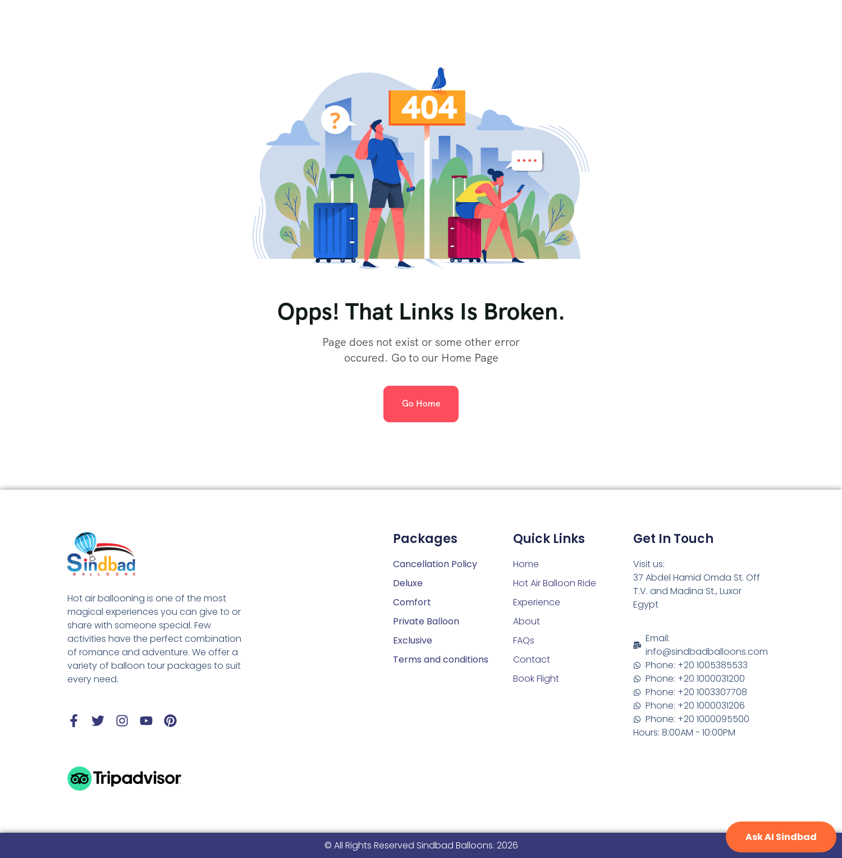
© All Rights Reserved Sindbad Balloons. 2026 (421, 845)
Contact (531, 659)
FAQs (523, 640)
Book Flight (536, 678)
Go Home (421, 403)
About (526, 621)
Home (526, 564)
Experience (536, 602)
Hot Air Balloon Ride (554, 583)
